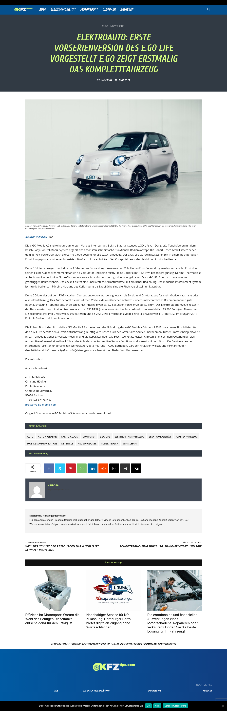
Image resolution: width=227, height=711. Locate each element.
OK (148, 706)
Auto (42, 9)
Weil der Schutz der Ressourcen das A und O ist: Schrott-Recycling (62, 548)
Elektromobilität (63, 9)
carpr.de (106, 80)
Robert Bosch (109, 443)
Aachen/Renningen (36, 236)
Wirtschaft (130, 443)
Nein (157, 706)
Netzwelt (67, 443)
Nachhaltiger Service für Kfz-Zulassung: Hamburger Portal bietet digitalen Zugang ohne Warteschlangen (109, 621)
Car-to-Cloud (69, 436)
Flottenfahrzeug (186, 436)
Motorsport (89, 9)
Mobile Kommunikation (42, 443)
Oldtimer (109, 9)
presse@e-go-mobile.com (41, 404)
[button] (209, 9)
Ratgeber (126, 9)
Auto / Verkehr (47, 436)
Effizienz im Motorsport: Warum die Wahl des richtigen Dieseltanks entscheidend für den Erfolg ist (52, 619)
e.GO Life (105, 436)
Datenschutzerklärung (175, 706)
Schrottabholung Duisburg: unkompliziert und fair (161, 546)
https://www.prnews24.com (59, 490)
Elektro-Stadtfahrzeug (129, 436)
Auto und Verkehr (113, 26)
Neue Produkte (87, 443)
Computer (89, 436)
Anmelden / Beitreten (48, 2)
